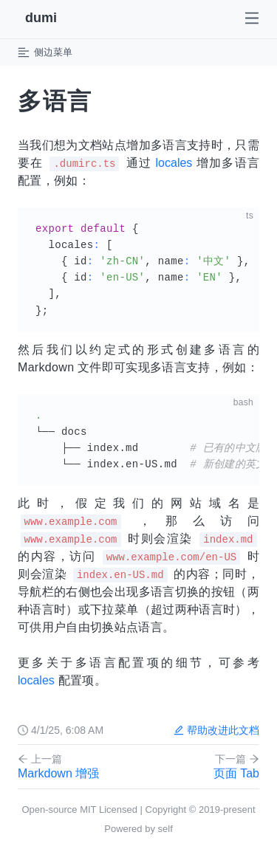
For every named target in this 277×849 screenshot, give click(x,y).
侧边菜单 (45, 52)
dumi (41, 17)
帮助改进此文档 (216, 730)
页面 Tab (215, 767)
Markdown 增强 (62, 767)
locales (174, 163)
